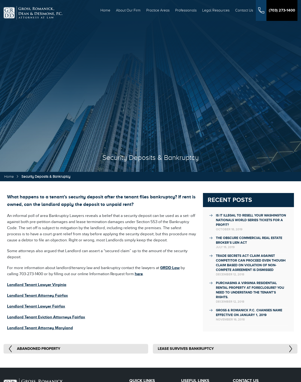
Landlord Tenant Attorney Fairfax (37, 295)
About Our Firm (128, 10)
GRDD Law (170, 268)
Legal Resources (216, 10)
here (139, 274)
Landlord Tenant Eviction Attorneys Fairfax (46, 317)
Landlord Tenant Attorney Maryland (40, 328)
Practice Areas (158, 10)
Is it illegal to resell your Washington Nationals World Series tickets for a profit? (251, 220)
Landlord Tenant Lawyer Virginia (36, 284)
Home (105, 10)
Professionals (186, 10)
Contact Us (244, 10)
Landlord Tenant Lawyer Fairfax (36, 306)
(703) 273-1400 (282, 10)
